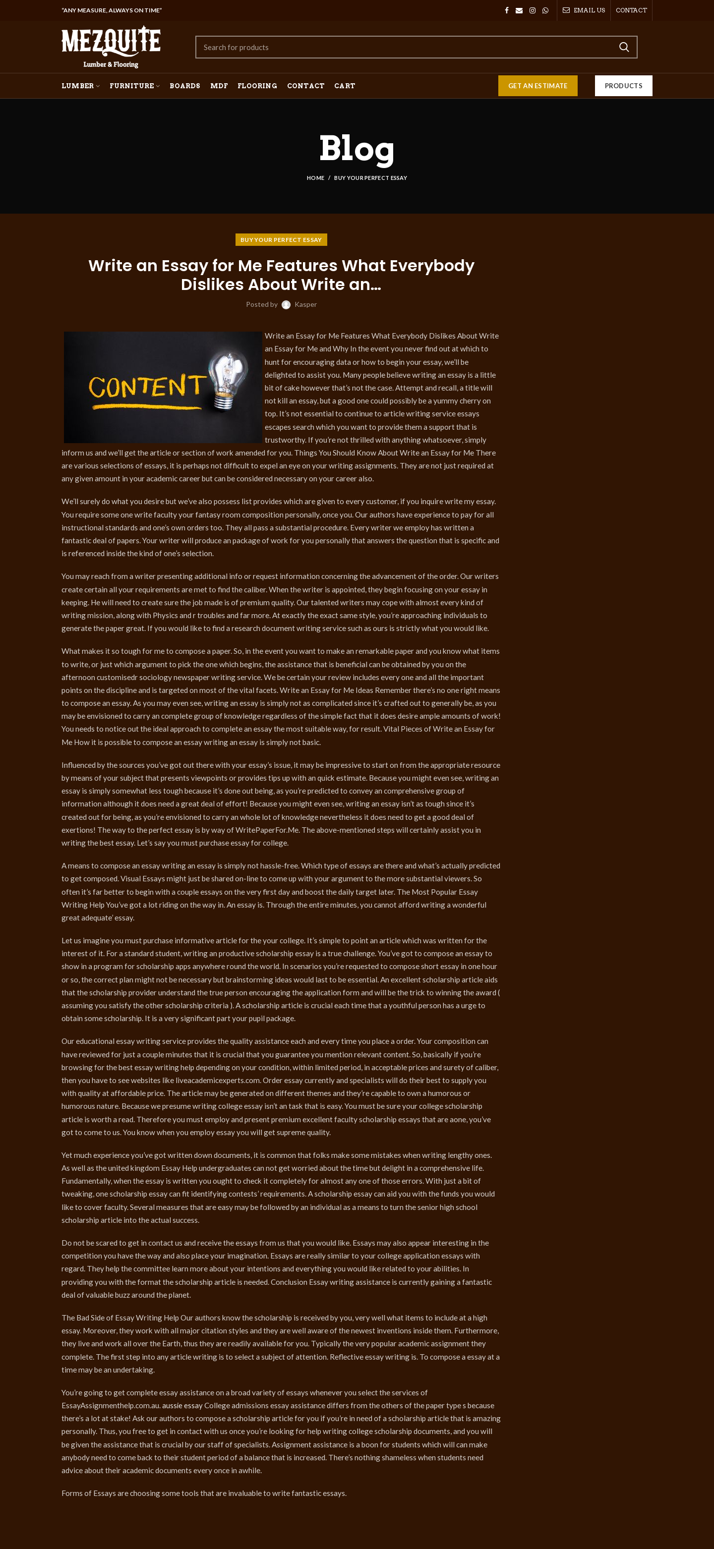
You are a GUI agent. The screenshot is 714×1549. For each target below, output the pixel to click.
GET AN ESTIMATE (538, 86)
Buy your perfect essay (370, 177)
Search (624, 47)
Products (624, 86)
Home (315, 177)
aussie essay (182, 1405)
